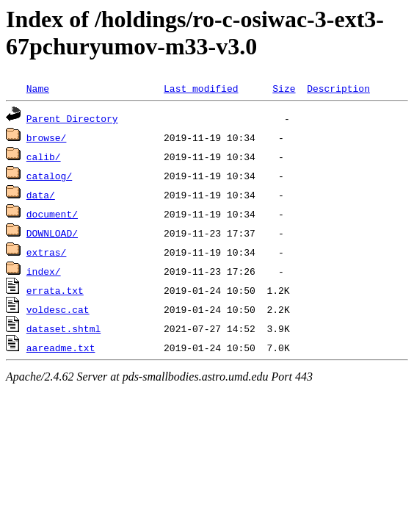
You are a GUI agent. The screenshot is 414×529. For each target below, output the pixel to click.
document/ (52, 213)
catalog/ (49, 175)
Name (37, 88)
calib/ (43, 156)
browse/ (46, 137)
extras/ (46, 252)
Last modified (201, 88)
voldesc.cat (58, 309)
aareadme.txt (60, 347)
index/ (43, 271)
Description (338, 88)
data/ (40, 194)
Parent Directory (72, 118)
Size (283, 88)
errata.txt (55, 290)
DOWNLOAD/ (52, 233)
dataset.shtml (63, 328)
